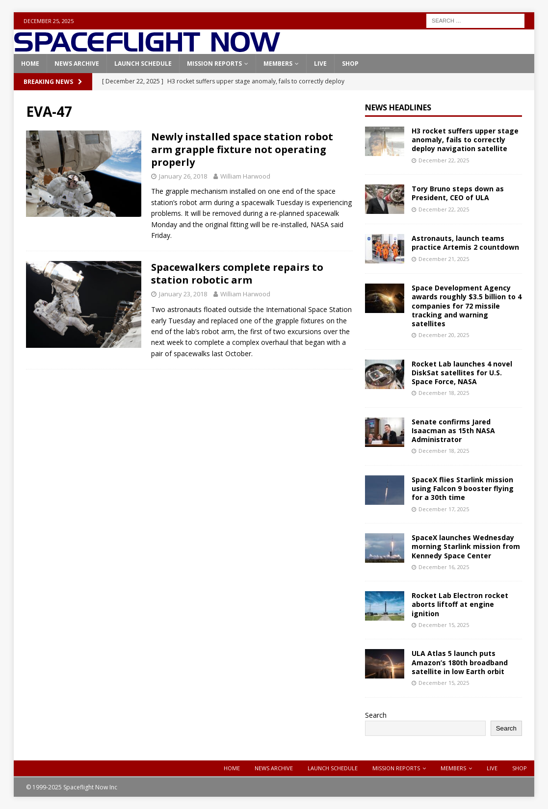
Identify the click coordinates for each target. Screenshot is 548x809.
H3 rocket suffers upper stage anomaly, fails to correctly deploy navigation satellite (465, 139)
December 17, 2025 (443, 509)
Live (320, 63)
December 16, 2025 (443, 567)
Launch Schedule (143, 63)
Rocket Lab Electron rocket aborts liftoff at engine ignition (460, 604)
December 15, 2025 (443, 624)
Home (30, 63)
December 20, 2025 (443, 335)
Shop (350, 63)
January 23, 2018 (183, 293)
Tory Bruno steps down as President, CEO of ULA (458, 193)
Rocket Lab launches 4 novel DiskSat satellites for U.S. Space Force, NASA (462, 372)
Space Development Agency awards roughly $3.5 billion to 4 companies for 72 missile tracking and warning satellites (467, 305)
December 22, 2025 (443, 160)
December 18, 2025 (443, 392)
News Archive (76, 63)
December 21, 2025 (443, 258)
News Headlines (398, 107)
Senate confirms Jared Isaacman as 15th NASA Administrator (453, 430)
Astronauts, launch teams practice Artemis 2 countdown (465, 243)
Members (277, 63)
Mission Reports (214, 63)
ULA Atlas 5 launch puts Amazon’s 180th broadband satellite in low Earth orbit (460, 662)
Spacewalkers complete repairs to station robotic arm (237, 274)
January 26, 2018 (183, 176)
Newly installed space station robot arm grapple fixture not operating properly (242, 149)
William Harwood (245, 176)
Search (376, 715)
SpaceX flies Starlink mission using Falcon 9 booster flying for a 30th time (463, 488)
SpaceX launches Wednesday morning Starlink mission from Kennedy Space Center (466, 546)
